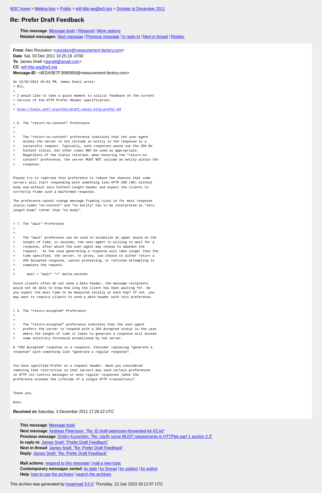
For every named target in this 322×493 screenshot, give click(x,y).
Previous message (102, 36)
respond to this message (67, 463)
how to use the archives (52, 474)
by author (149, 469)
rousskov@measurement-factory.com (88, 50)
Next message (70, 36)
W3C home (20, 9)
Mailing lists (45, 9)
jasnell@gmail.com (62, 61)
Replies (177, 36)
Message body (62, 31)
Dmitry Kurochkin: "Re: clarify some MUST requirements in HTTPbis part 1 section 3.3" (135, 436)
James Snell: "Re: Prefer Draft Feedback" (86, 448)
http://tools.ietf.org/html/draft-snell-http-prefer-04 (69, 109)
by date (90, 469)
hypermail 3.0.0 (79, 484)
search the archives (93, 474)
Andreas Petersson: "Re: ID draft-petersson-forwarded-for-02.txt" (107, 431)
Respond (86, 31)
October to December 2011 (140, 9)
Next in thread (155, 36)
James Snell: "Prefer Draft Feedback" (75, 442)
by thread (108, 469)
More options (109, 31)
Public (65, 9)
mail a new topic (106, 463)
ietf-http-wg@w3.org (94, 9)
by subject (129, 469)
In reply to (131, 36)
